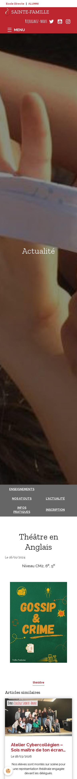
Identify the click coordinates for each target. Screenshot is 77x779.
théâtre (38, 682)
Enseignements (21, 489)
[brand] (27, 12)
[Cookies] (8, 770)
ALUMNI (33, 3)
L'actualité (55, 498)
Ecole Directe (15, 3)
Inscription (55, 509)
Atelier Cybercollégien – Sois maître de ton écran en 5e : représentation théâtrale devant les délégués (37, 747)
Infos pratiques (21, 510)
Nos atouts (22, 498)
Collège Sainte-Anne (25, 703)
